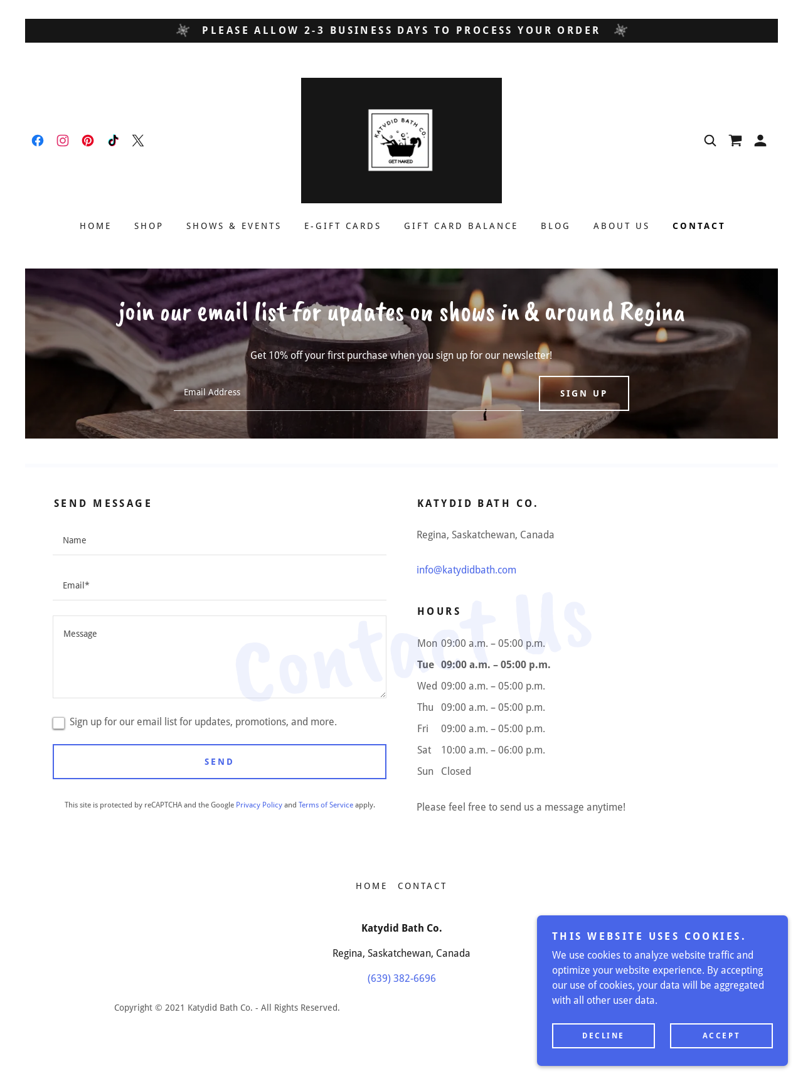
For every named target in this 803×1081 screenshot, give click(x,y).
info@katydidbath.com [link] (466, 570)
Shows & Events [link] (234, 226)
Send (220, 762)
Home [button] (372, 886)
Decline (603, 1035)
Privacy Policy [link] (259, 805)
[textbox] (348, 393)
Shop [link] (149, 226)
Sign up (584, 393)
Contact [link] (699, 226)
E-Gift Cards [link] (342, 226)
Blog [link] (556, 226)
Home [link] (96, 226)
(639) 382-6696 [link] (402, 978)
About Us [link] (621, 226)
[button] (760, 140)
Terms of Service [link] (326, 805)
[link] (37, 140)
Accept (721, 1035)
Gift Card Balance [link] (461, 226)
